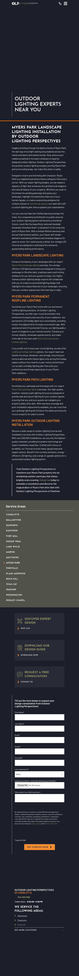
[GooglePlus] (57, 936)
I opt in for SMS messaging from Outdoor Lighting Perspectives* (34, 754)
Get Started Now (39, 768)
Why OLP (39, 916)
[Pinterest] (52, 936)
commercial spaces (38, 124)
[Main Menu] (65, 3)
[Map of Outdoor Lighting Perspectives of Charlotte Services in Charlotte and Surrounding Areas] (39, 793)
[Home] (25, 3)
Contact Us (39, 921)
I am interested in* (22, 690)
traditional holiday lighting (24, 273)
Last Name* (19, 645)
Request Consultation (39, 892)
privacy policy (35, 745)
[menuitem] (37, 436)
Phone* (18, 668)
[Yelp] (37, 936)
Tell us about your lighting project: (28, 713)
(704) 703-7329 (39, 887)
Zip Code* (18, 679)
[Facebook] (21, 936)
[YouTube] (26, 936)
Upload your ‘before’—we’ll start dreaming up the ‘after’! (35, 702)
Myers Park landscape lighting (26, 186)
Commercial (39, 910)
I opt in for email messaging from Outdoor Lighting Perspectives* (35, 729)
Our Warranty (39, 905)
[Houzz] (42, 936)
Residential (39, 900)
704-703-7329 (24, 818)
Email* (17, 656)
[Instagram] (31, 936)
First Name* (19, 633)
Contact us (44, 401)
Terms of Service (51, 745)
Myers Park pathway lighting (25, 310)
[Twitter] (47, 936)
